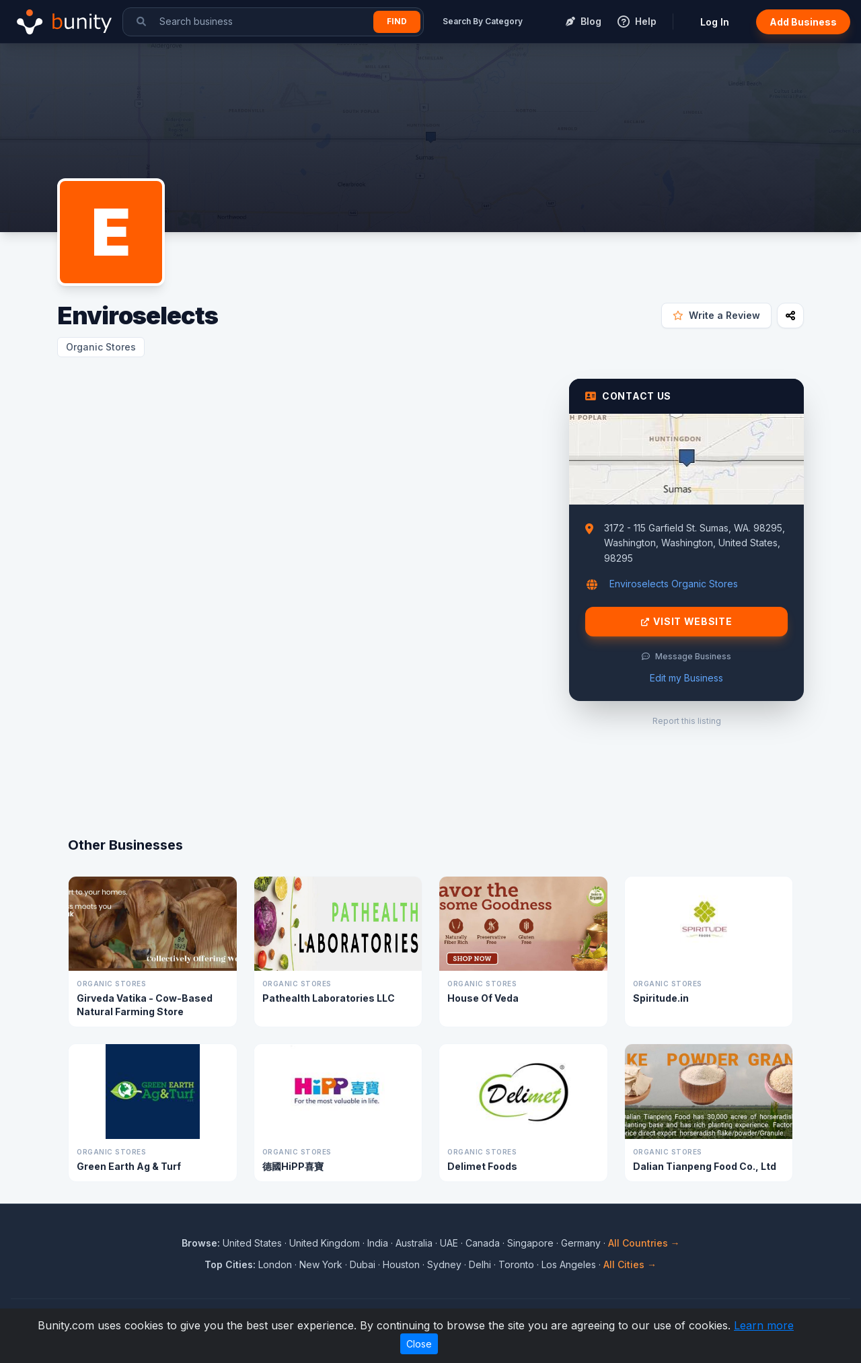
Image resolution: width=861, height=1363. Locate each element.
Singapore (530, 1243)
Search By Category (483, 21)
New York (320, 1264)
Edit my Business (686, 678)
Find (397, 21)
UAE (449, 1243)
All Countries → (644, 1243)
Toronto (516, 1264)
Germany (581, 1243)
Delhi (480, 1264)
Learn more (764, 1325)
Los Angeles (568, 1264)
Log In (714, 22)
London (275, 1264)
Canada (482, 1243)
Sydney (444, 1264)
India (377, 1243)
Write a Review (716, 315)
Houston (401, 1264)
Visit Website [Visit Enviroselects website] (687, 622)
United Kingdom (324, 1243)
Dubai (362, 1264)
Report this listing (686, 721)
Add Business (803, 22)
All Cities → (630, 1264)
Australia (414, 1243)
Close (419, 1344)
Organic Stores (101, 347)
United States (252, 1243)
